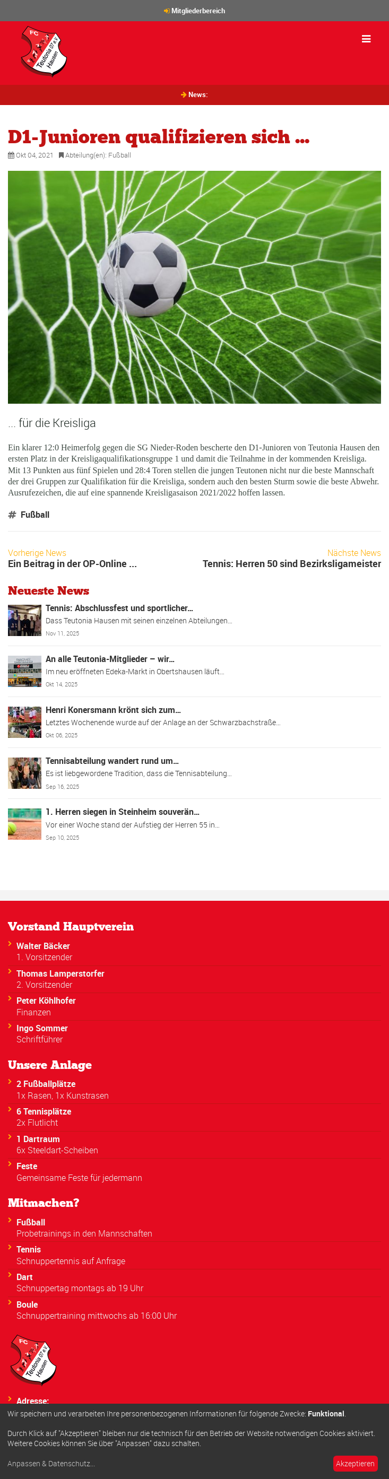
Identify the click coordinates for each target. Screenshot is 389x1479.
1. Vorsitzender (44, 957)
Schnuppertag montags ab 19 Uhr (79, 1288)
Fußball (119, 155)
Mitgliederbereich (198, 10)
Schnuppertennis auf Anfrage (70, 1261)
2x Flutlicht (37, 1122)
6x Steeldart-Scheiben (57, 1150)
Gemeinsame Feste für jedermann (79, 1178)
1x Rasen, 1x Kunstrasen (62, 1095)
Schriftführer (39, 1039)
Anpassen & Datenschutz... (51, 1463)
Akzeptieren (355, 1463)
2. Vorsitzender (44, 984)
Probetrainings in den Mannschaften (84, 1233)
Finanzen (33, 1012)
